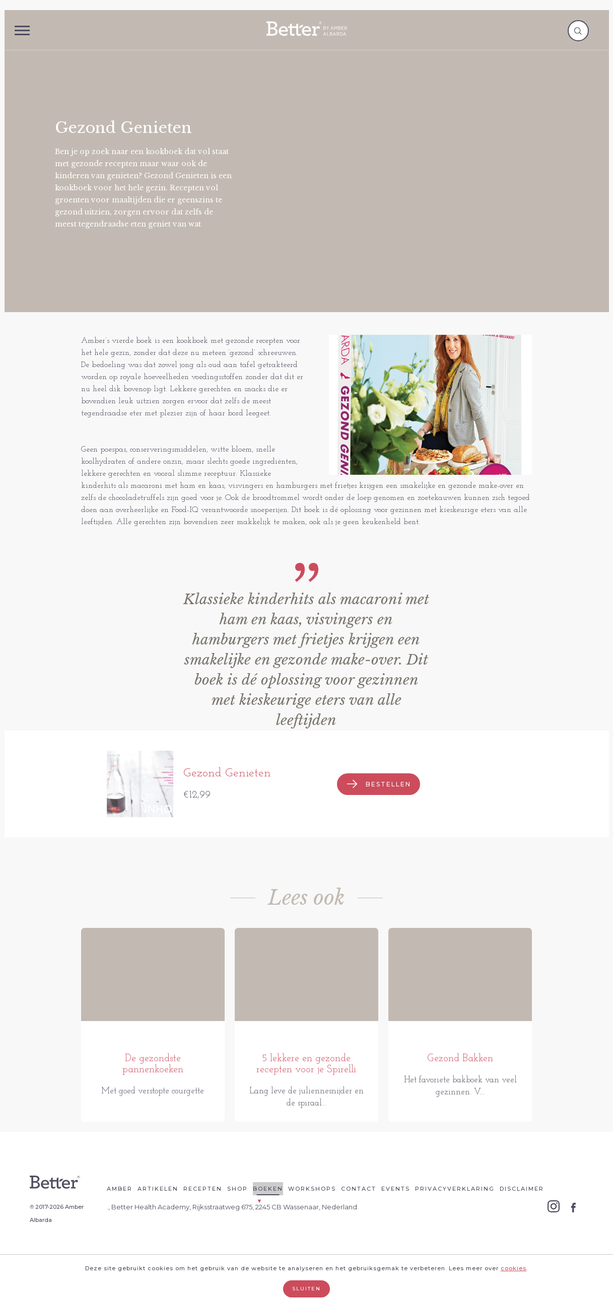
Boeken (268, 1216)
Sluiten (306, 1288)
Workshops (312, 1216)
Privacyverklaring (455, 1216)
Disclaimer (522, 1216)
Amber (119, 1216)
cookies (513, 1268)
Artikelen (158, 1216)
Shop (237, 1216)
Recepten (202, 1216)
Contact (358, 1216)
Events (395, 1216)
